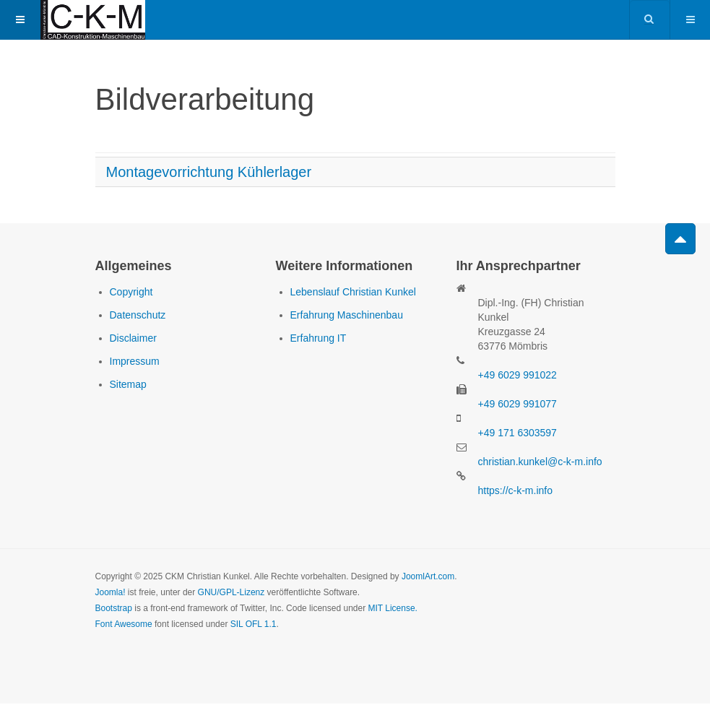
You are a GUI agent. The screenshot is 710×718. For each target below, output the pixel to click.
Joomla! (110, 592)
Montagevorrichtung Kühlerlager (209, 172)
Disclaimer (133, 338)
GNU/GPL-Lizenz (231, 592)
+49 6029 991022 (517, 375)
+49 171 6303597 (517, 432)
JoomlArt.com (428, 576)
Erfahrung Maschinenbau (346, 315)
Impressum (135, 361)
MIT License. (392, 608)
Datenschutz (138, 315)
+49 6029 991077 (517, 404)
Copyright (131, 292)
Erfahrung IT (318, 338)
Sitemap (128, 384)
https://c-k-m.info (515, 490)
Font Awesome (123, 624)
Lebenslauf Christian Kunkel (353, 292)
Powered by (161, 664)
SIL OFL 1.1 (253, 624)
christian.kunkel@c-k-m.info (540, 461)
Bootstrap (113, 608)
